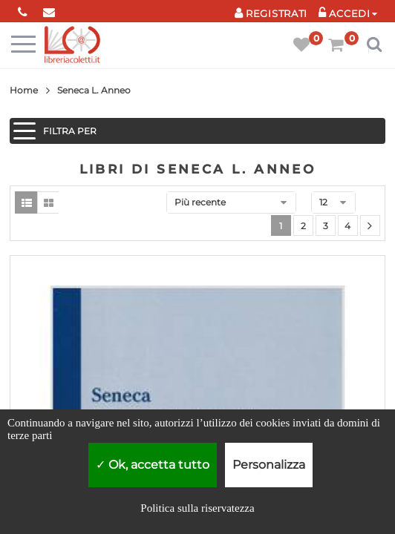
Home (24, 90)
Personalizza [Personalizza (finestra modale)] (268, 465)
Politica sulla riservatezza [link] (197, 508)
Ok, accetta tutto (152, 465)
